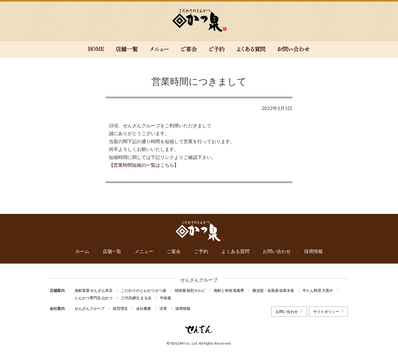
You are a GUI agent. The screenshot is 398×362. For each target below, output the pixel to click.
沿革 (163, 308)
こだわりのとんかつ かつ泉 (143, 290)
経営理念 (120, 308)
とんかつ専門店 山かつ (94, 298)
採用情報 (313, 251)
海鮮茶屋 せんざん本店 (94, 290)
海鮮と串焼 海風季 (229, 290)
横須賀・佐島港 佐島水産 (273, 290)
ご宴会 (174, 251)
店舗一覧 (112, 251)
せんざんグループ (89, 308)
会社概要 (143, 308)
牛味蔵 (165, 298)
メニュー (144, 251)
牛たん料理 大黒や (318, 290)
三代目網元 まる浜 (136, 298)
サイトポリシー (326, 311)
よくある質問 (235, 251)
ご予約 (201, 251)
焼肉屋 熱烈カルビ (190, 290)
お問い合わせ (277, 251)
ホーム (82, 251)
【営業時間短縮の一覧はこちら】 (144, 165)
